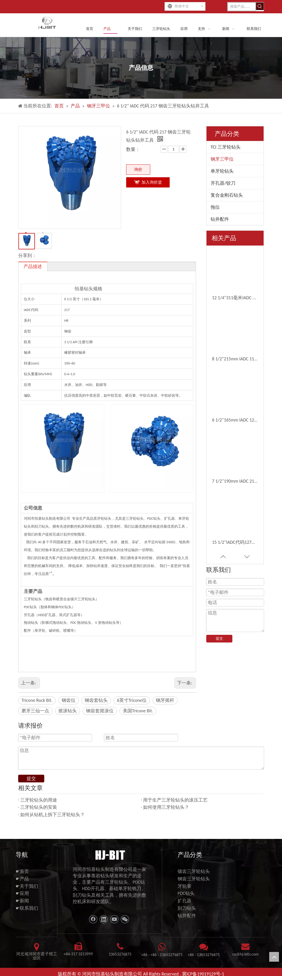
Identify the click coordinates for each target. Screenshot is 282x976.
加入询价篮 (152, 181)
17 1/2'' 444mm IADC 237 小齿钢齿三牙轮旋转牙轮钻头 (235, 371)
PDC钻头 (186, 889)
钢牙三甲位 (222, 158)
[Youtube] (114, 915)
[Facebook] (93, 915)
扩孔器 (184, 897)
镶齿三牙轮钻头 (194, 867)
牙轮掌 (184, 882)
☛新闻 (22, 897)
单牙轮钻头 (222, 170)
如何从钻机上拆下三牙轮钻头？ (52, 810)
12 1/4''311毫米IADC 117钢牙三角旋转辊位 (235, 251)
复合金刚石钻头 (227, 194)
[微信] (125, 915)
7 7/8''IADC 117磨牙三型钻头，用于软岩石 (235, 401)
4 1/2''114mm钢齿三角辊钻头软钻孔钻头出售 (235, 416)
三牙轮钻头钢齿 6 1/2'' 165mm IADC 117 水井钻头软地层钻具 (235, 446)
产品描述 (33, 266)
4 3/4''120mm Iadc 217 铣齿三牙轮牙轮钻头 (235, 477)
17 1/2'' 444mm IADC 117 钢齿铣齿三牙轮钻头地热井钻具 (235, 431)
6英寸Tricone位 (132, 700)
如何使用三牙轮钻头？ (166, 803)
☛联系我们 (27, 904)
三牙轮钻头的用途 (38, 795)
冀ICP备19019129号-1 (203, 970)
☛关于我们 (27, 882)
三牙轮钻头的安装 (38, 803)
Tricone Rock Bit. (36, 700)
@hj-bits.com (247, 950)
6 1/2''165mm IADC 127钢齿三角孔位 (235, 281)
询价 (138, 168)
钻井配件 (220, 218)
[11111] (109, 850)
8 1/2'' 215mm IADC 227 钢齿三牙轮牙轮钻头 (235, 341)
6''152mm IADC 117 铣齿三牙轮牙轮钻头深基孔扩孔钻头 (235, 386)
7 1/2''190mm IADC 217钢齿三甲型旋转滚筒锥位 (235, 296)
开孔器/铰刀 (223, 182)
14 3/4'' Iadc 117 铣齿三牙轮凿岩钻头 (235, 461)
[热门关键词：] (260, 6)
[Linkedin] (104, 915)
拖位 (215, 206)
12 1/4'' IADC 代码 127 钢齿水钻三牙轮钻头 (235, 326)
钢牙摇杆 (165, 700)
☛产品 (22, 874)
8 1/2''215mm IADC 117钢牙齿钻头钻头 (235, 266)
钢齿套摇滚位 (100, 710)
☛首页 (22, 867)
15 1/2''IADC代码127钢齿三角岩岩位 (235, 311)
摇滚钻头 (67, 710)
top (274, 957)
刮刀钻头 (187, 904)
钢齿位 (68, 700)
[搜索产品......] (241, 6)
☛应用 (22, 889)
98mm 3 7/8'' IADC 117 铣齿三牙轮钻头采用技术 (235, 356)
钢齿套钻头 (96, 700)
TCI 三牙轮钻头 (226, 146)
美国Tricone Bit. (138, 710)
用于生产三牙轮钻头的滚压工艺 (175, 795)
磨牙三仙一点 (35, 710)
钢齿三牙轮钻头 (194, 874)
